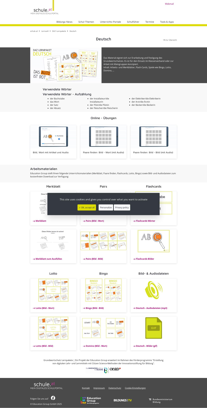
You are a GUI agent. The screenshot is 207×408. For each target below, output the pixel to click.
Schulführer (133, 21)
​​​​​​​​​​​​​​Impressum (99, 388)
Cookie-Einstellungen (135, 388)
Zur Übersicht (170, 40)
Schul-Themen (86, 21)
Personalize (106, 207)
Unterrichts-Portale (110, 21)
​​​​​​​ (53, 398)
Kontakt (86, 388)
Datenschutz (115, 388)
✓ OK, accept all (87, 207)
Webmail (169, 3)
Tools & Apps (167, 21)
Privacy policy (122, 207)
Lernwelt (45, 31)
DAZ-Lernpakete (59, 31)
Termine (149, 21)
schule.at (34, 31)
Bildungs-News (64, 21)
